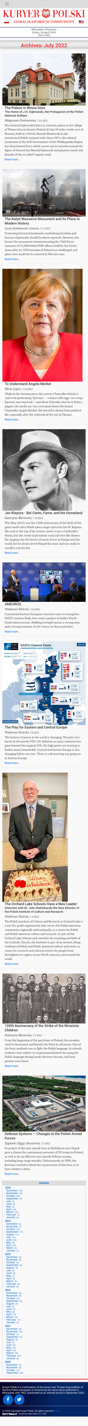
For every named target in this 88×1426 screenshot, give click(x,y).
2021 (8, 1326)
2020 (8, 1361)
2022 (8, 1290)
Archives (44, 1182)
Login (57, 1411)
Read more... (12, 159)
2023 (8, 1254)
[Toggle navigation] (7, 4)
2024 (8, 1220)
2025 (8, 1187)
